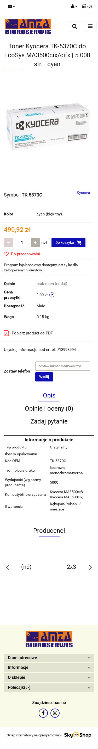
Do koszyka (68, 242)
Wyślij (44, 377)
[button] (87, 6)
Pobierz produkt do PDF (28, 333)
